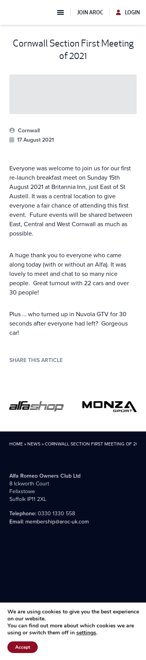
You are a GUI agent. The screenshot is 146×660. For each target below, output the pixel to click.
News (33, 443)
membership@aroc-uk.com (57, 522)
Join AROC (90, 12)
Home (16, 443)
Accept (22, 647)
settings (86, 632)
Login (128, 12)
